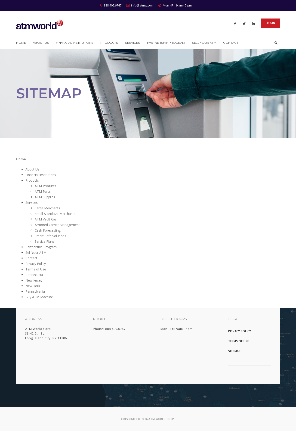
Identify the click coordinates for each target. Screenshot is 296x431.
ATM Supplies (45, 197)
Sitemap (234, 351)
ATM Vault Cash (47, 219)
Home (21, 42)
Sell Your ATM (204, 42)
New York (32, 286)
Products (109, 42)
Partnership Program (166, 42)
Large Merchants (47, 208)
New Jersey (33, 280)
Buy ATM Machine (39, 297)
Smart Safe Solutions (50, 236)
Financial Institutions (74, 42)
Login (270, 23)
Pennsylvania (35, 291)
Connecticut (34, 275)
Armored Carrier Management (57, 225)
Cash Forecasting (48, 230)
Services (132, 42)
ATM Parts (43, 191)
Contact (230, 42)
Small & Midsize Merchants (55, 213)
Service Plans (44, 241)
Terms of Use (35, 269)
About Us (41, 42)
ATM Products (45, 186)
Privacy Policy (35, 263)
